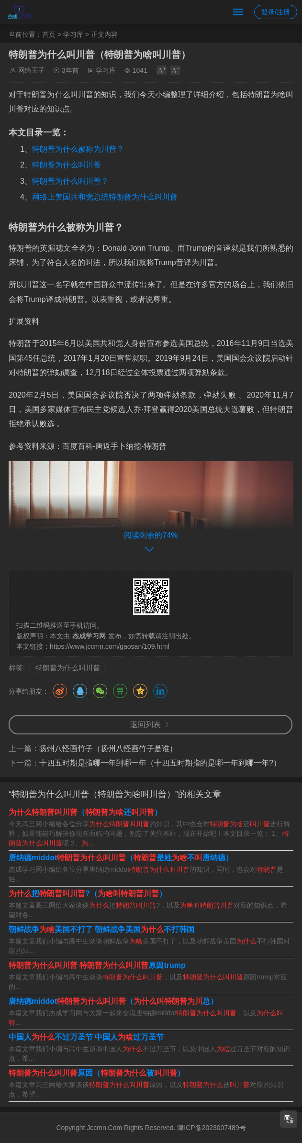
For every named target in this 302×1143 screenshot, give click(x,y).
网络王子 (31, 70)
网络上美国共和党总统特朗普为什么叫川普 (105, 197)
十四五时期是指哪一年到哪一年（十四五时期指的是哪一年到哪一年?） (160, 763)
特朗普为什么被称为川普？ (78, 149)
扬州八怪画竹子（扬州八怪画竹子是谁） (108, 748)
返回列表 (145, 725)
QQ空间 (140, 691)
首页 (49, 34)
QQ (80, 691)
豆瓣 (120, 691)
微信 (100, 691)
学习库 (73, 34)
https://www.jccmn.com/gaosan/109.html (109, 646)
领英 (160, 691)
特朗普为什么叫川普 (66, 165)
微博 (60, 691)
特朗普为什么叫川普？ (70, 181)
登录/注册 (275, 12)
